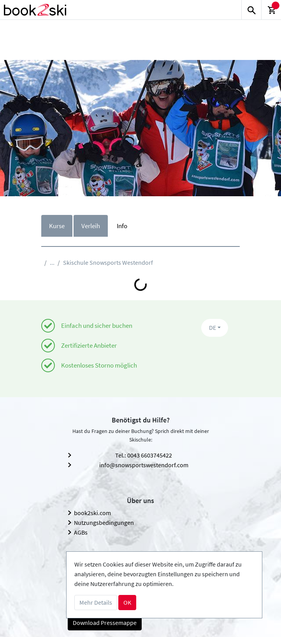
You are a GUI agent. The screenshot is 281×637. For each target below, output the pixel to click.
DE (212, 327)
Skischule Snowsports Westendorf (108, 262)
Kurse (57, 226)
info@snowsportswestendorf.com (143, 465)
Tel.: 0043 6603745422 (143, 455)
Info (122, 226)
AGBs (81, 532)
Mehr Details (95, 602)
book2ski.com (92, 513)
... (52, 262)
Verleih (90, 226)
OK (127, 602)
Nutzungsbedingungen (104, 522)
